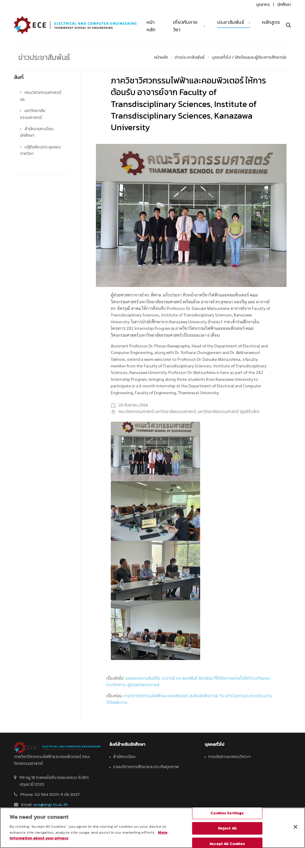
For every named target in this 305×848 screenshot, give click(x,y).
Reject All (227, 828)
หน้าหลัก (151, 26)
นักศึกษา (284, 4)
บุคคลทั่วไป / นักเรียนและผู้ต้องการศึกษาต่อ (249, 57)
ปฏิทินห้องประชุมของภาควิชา (40, 150)
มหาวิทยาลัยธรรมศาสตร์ (32, 114)
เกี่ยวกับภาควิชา (185, 26)
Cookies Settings (227, 813)
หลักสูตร (271, 22)
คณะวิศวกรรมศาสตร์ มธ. (40, 95)
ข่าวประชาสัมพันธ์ (190, 57)
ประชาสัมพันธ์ (230, 22)
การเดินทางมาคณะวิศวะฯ (229, 757)
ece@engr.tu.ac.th (50, 805)
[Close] (295, 826)
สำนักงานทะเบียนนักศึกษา (36, 132)
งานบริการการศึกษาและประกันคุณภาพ (146, 767)
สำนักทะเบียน (124, 757)
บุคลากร (263, 4)
